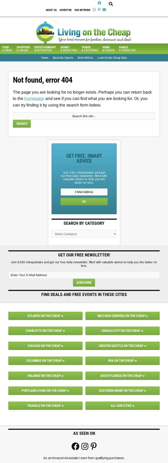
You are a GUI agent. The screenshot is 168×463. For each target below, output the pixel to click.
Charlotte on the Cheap (44, 331)
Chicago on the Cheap (44, 346)
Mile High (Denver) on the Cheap (121, 316)
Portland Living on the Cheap (44, 391)
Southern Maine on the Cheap (121, 391)
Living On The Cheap (84, 33)
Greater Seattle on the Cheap (121, 346)
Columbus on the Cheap (44, 361)
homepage (34, 98)
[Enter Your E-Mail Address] (83, 275)
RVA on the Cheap (121, 361)
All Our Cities (121, 406)
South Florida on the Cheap (121, 376)
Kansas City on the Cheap (121, 331)
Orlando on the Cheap (44, 376)
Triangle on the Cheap (44, 406)
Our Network (82, 10)
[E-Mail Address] (84, 192)
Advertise (66, 10)
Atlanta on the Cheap (44, 316)
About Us (51, 10)
